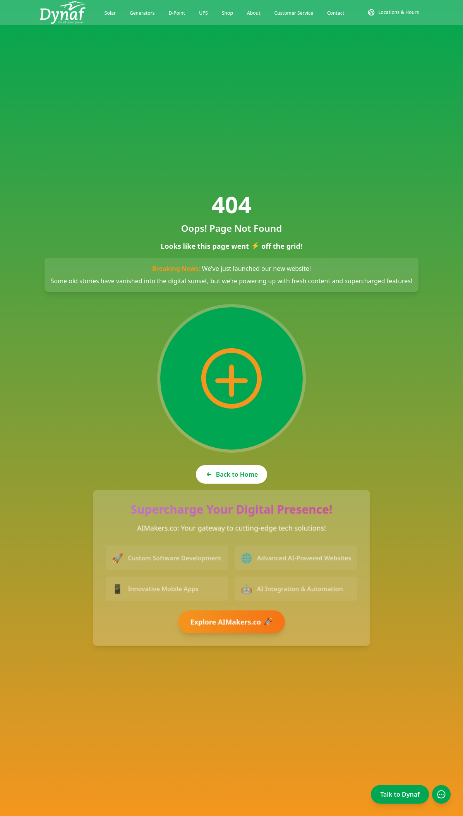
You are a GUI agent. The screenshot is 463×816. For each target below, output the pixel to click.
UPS (203, 13)
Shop (227, 13)
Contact (335, 13)
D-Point (177, 13)
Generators (142, 13)
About (254, 13)
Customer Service (293, 13)
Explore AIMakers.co (232, 621)
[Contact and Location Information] (393, 12)
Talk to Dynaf (400, 794)
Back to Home (231, 474)
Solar (110, 13)
